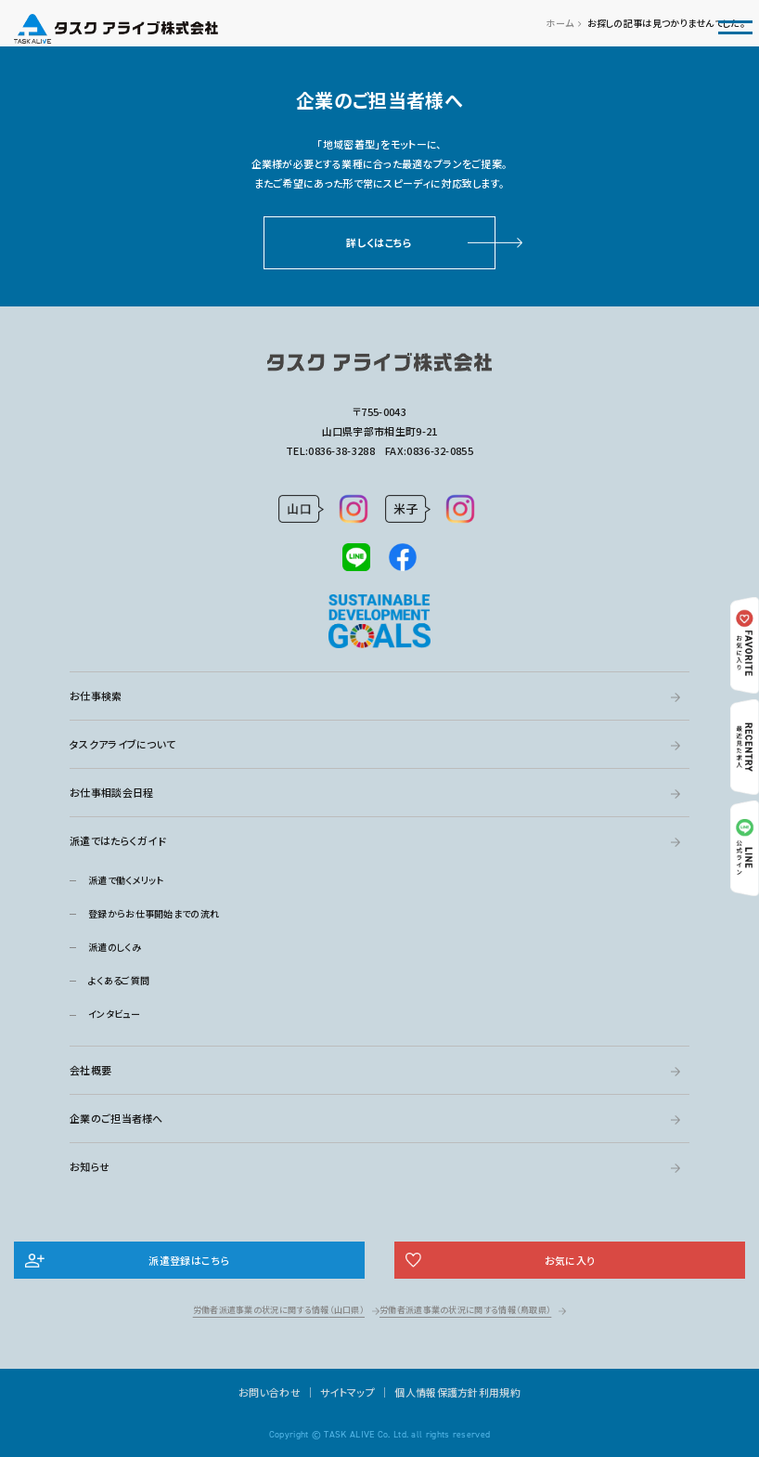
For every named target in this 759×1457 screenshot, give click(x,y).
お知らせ (89, 1166)
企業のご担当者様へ (116, 1118)
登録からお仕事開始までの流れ (153, 913)
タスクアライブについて (122, 743)
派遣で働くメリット (126, 880)
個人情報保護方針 (436, 1392)
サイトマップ (347, 1392)
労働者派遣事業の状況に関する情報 (279, 1310)
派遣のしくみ (114, 947)
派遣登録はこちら (188, 1260)
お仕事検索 (96, 695)
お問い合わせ (269, 1392)
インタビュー (114, 1014)
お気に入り (570, 1260)
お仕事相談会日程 (111, 792)
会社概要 (90, 1069)
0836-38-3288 (341, 450)
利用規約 (500, 1392)
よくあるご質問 (118, 980)
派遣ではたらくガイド (118, 840)
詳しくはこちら (379, 242)
